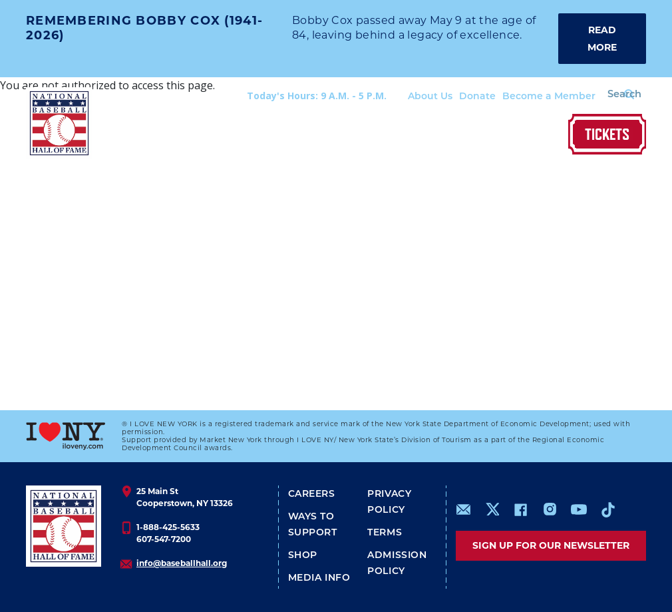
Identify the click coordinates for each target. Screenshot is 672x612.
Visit (174, 135)
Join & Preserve (478, 135)
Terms (384, 533)
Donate (461, 97)
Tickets (607, 134)
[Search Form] (613, 96)
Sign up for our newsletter (550, 545)
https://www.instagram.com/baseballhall (550, 509)
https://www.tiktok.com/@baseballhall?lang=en (608, 509)
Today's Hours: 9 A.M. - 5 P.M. (301, 95)
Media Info (319, 578)
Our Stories (388, 135)
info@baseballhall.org (181, 563)
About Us (414, 97)
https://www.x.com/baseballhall (492, 508)
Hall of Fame (308, 135)
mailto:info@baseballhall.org (464, 509)
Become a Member (533, 97)
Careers (311, 494)
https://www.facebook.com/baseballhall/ (520, 509)
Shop (547, 135)
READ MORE (602, 38)
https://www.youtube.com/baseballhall (579, 509)
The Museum (230, 135)
